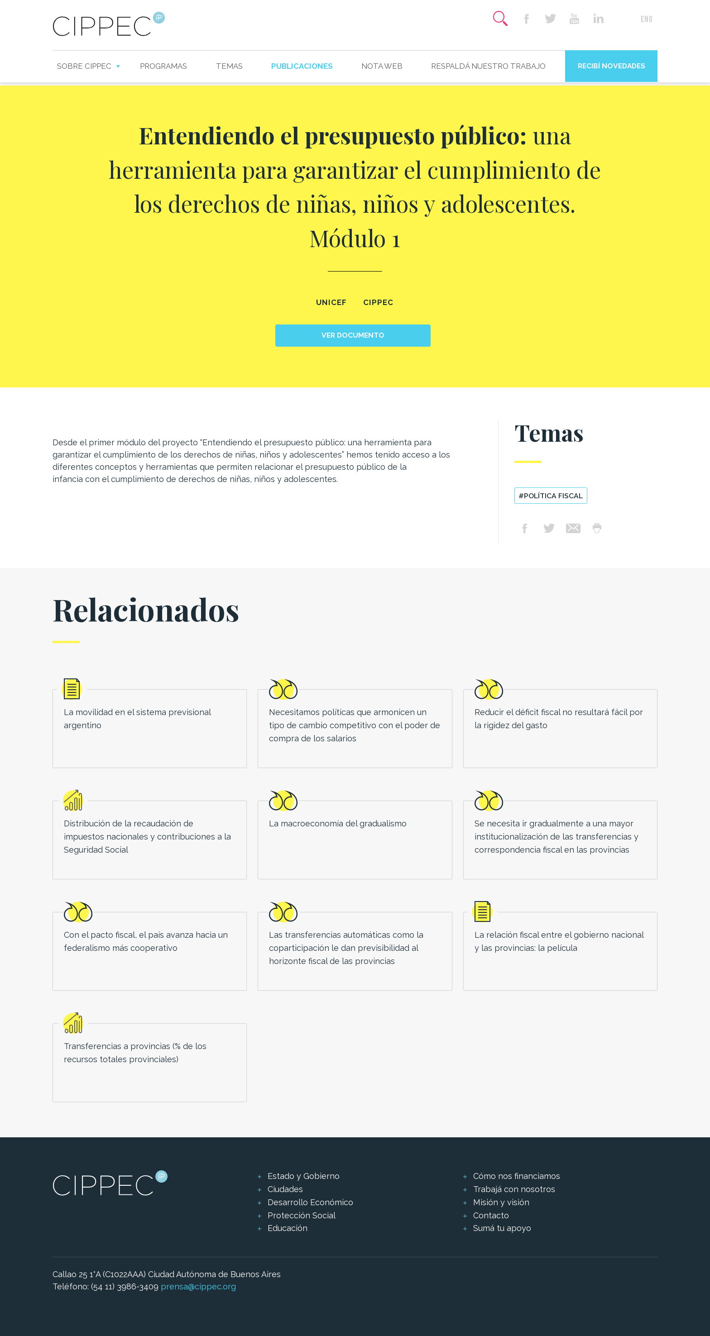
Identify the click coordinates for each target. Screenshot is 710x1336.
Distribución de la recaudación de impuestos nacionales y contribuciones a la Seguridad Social (147, 836)
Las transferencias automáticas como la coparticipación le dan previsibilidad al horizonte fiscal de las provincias (346, 948)
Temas (229, 66)
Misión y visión (501, 1202)
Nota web (382, 66)
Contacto (491, 1215)
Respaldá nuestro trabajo (488, 66)
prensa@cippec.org (198, 1286)
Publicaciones (302, 66)
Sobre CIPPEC (84, 66)
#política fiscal (550, 495)
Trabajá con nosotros (514, 1189)
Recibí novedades (611, 66)
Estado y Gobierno (304, 1176)
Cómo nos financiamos (516, 1176)
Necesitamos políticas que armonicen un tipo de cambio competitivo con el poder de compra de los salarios (354, 725)
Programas (163, 66)
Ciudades (285, 1189)
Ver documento (352, 335)
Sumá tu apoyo (502, 1228)
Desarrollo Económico (310, 1202)
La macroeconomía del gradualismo (338, 823)
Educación (287, 1228)
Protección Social (302, 1215)
